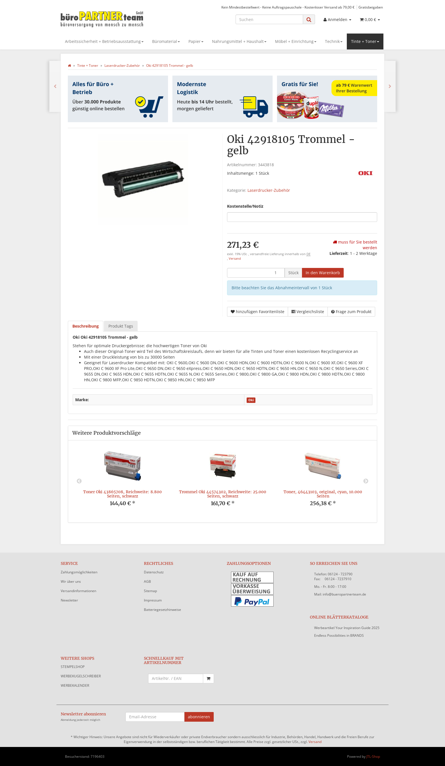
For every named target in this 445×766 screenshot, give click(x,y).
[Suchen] (269, 19)
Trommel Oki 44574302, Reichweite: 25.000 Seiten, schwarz (222, 494)
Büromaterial (166, 41)
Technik (334, 41)
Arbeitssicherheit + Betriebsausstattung (104, 41)
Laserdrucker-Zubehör (268, 190)
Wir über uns (71, 581)
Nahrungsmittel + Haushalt (239, 41)
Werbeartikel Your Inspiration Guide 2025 (346, 627)
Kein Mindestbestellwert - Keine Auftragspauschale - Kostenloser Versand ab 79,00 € (287, 7)
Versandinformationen (78, 590)
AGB (147, 581)
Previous (79, 481)
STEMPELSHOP (73, 666)
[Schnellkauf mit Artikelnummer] (175, 678)
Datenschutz (154, 572)
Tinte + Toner (365, 41)
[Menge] (256, 273)
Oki (251, 400)
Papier (195, 41)
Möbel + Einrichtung (295, 41)
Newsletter (69, 600)
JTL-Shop (373, 756)
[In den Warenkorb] (323, 273)
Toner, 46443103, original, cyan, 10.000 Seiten (323, 494)
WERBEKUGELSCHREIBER (81, 676)
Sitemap (150, 590)
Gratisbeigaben (370, 7)
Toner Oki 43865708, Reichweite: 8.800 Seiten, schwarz (122, 494)
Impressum (153, 600)
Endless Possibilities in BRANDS (339, 635)
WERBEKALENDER (75, 685)
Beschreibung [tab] (85, 326)
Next (366, 481)
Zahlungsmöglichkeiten (79, 572)
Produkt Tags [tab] (120, 326)
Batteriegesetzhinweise (162, 609)
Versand (235, 259)
